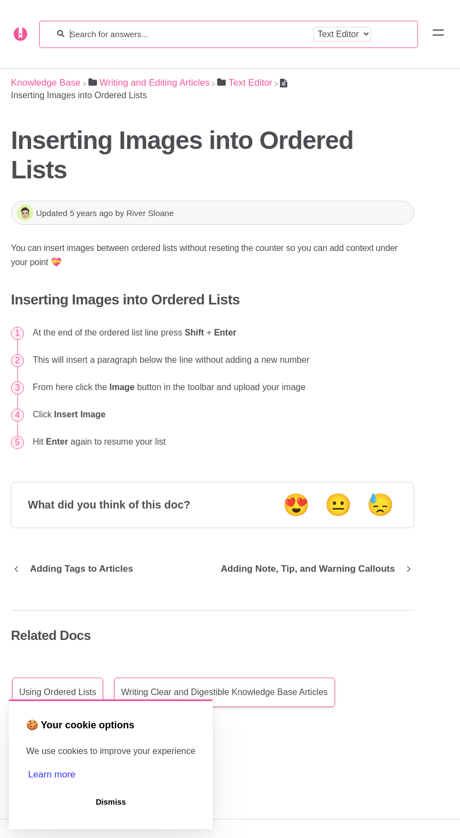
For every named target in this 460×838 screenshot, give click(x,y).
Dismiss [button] (110, 802)
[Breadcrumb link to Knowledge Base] (46, 82)
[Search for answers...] (189, 34)
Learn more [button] (51, 774)
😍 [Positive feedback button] (296, 505)
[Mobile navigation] (438, 34)
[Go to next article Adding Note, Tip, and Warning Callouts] (313, 569)
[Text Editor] (244, 82)
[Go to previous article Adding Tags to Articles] (76, 569)
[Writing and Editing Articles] (149, 82)
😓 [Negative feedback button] (380, 505)
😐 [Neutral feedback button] (338, 505)
